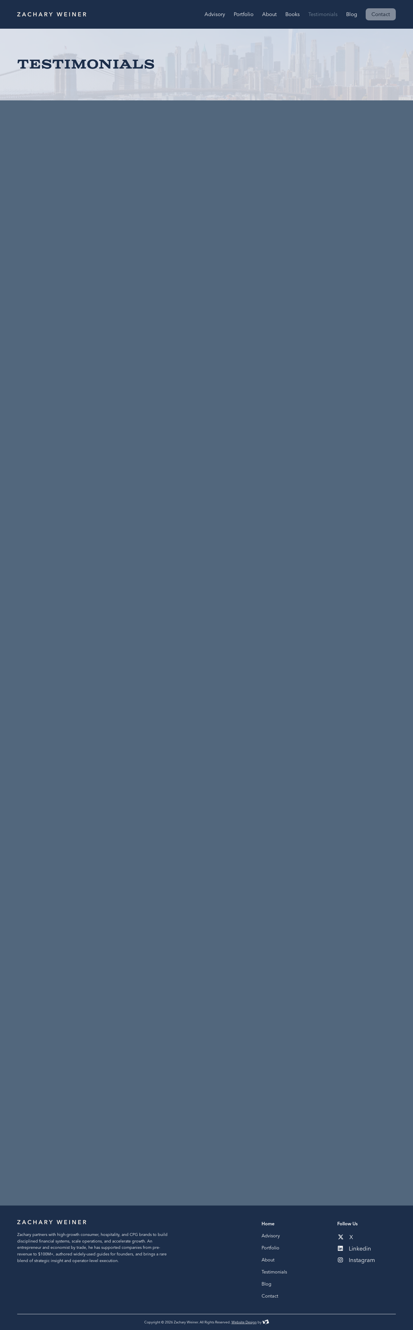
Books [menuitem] (292, 14)
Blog (266, 1284)
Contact (270, 1296)
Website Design (244, 1322)
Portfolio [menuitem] (244, 14)
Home (268, 1223)
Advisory (271, 1236)
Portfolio (270, 1248)
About (268, 1260)
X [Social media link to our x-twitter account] (345, 1237)
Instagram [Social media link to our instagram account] (356, 1260)
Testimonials (274, 1272)
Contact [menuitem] (380, 14)
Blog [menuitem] (351, 14)
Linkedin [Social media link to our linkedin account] (354, 1248)
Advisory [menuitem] (214, 14)
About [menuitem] (269, 14)
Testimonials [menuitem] (323, 14)
